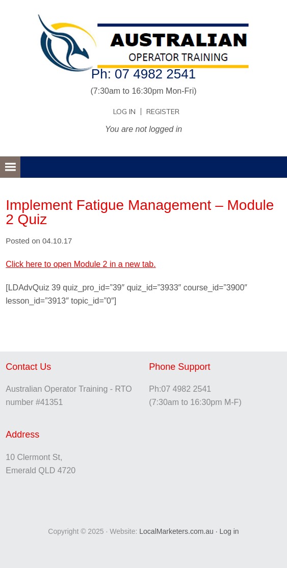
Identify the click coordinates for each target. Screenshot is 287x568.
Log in (229, 531)
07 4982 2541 (186, 389)
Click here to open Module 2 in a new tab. (80, 264)
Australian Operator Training (143, 33)
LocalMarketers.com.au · (179, 531)
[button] (10, 167)
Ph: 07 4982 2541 (143, 74)
